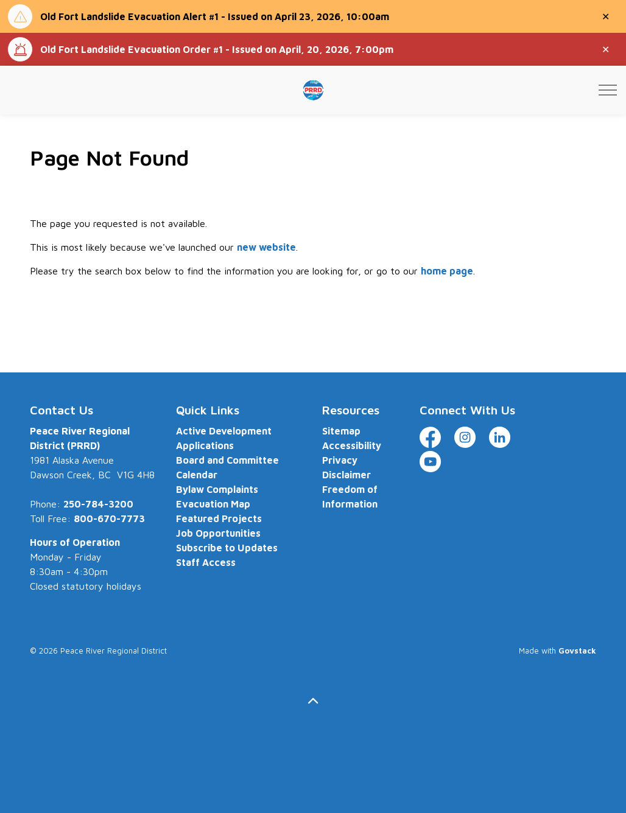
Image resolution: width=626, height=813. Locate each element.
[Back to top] (313, 701)
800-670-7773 (109, 518)
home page (447, 270)
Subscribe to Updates (227, 547)
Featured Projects (219, 518)
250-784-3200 (98, 503)
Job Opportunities (218, 533)
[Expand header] (607, 90)
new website (266, 247)
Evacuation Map (213, 503)
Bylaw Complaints (217, 489)
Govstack (577, 650)
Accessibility (351, 445)
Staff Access (206, 562)
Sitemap (341, 430)
